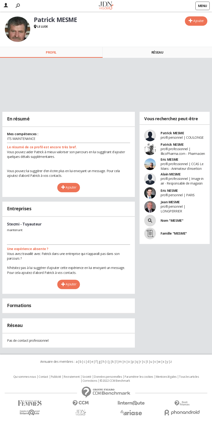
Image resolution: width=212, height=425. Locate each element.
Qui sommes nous (24, 376)
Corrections (90, 380)
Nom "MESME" (172, 220)
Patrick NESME (172, 144)
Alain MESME (170, 174)
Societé (86, 376)
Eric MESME (169, 159)
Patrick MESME (172, 133)
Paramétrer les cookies (139, 376)
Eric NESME (169, 190)
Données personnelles (108, 376)
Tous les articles (189, 376)
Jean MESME (170, 202)
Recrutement (71, 376)
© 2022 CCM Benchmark (115, 380)
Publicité (56, 376)
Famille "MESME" (174, 233)
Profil (51, 52)
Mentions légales (166, 376)
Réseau (157, 52)
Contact (43, 376)
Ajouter (198, 20)
